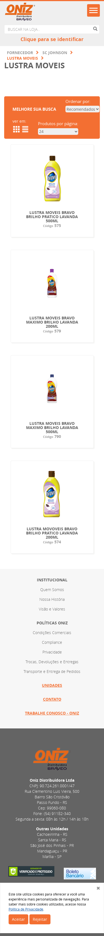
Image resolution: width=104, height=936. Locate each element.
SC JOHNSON (54, 52)
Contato (52, 699)
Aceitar (18, 919)
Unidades (52, 685)
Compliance (52, 642)
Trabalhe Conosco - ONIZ (52, 713)
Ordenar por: (77, 101)
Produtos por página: (58, 123)
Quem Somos (52, 589)
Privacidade (52, 652)
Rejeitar (40, 919)
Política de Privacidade (26, 909)
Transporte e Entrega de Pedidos (52, 671)
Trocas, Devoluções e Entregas (52, 661)
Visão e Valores (52, 609)
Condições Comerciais (52, 632)
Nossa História (52, 599)
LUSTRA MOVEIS (22, 58)
